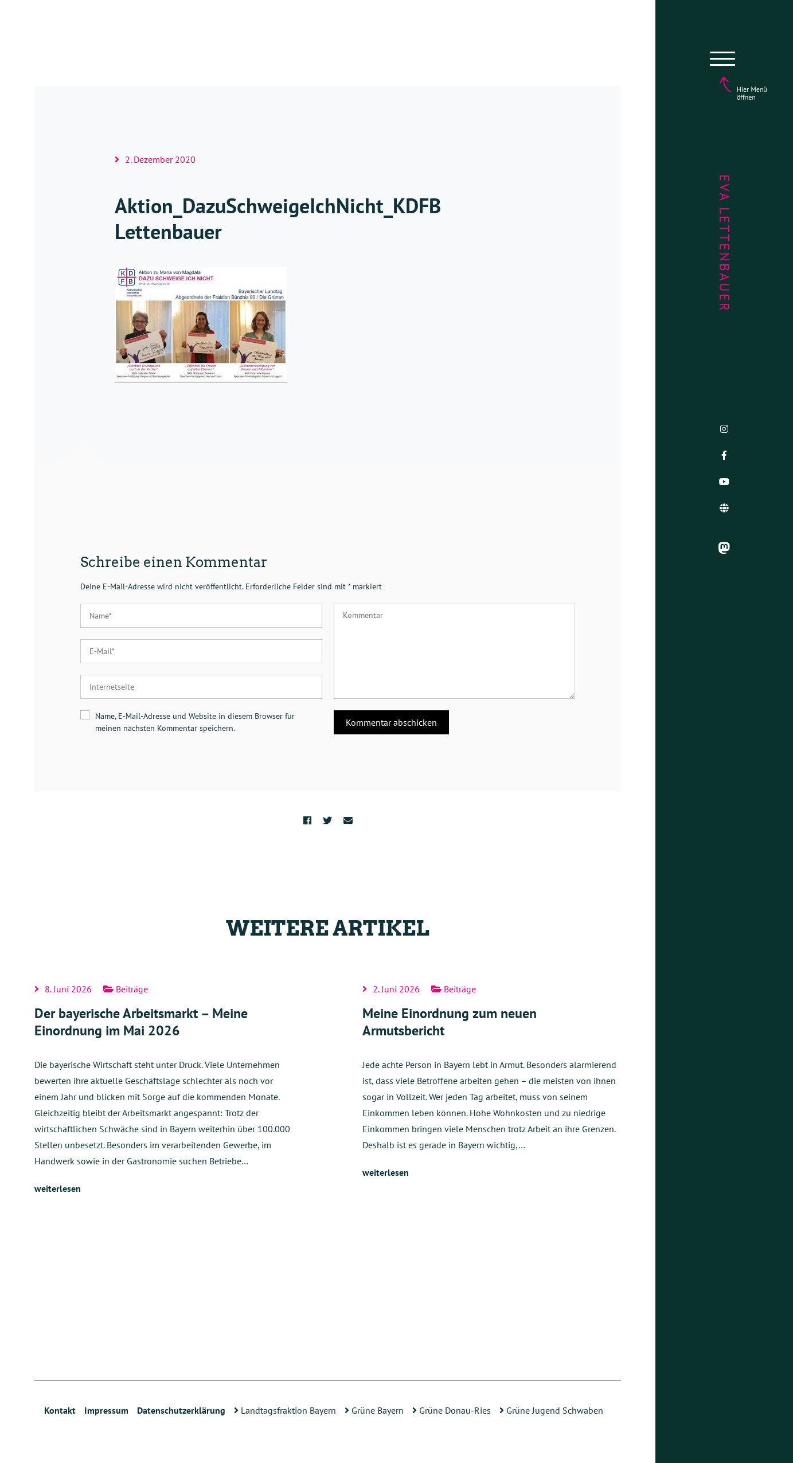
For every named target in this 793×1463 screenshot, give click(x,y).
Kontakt (60, 1410)
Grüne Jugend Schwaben (551, 1410)
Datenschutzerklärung (181, 1410)
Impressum (106, 1410)
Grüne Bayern (374, 1410)
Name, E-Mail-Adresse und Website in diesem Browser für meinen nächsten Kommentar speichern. (195, 722)
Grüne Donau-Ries (451, 1410)
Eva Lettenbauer (724, 243)
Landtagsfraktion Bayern (285, 1410)
